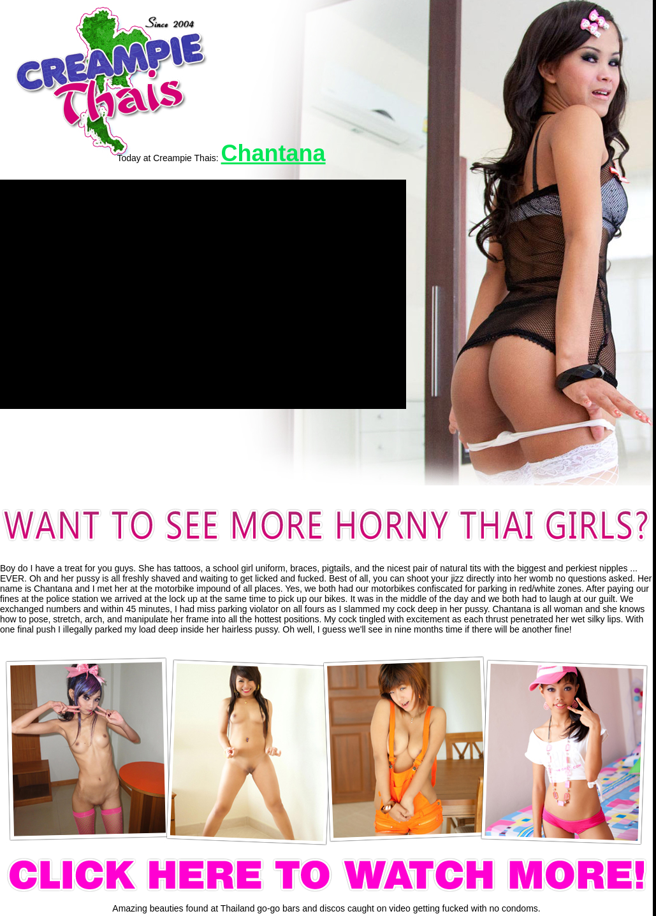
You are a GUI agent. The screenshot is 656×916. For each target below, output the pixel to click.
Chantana (273, 153)
